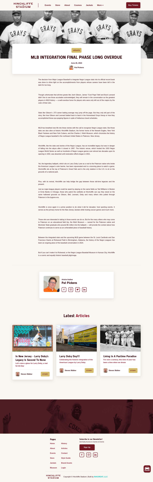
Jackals (89, 5)
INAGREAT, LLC (101, 477)
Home (52, 443)
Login (63, 468)
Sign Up (87, 447)
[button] (100, 5)
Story (45, 374)
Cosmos (78, 5)
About (67, 5)
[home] (23, 5)
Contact (64, 453)
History (64, 443)
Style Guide (66, 458)
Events (48, 5)
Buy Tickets (133, 5)
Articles (64, 448)
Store (57, 5)
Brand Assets (66, 463)
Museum (53, 468)
